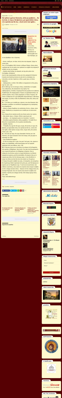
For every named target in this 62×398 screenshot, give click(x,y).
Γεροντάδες (10, 15)
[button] (54, 7)
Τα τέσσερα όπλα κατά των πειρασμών (7, 208)
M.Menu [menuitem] (19, 7)
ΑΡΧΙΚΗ (2, 0)
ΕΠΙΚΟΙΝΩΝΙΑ (11, 0)
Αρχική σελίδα (4, 15)
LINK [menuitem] (15, 12)
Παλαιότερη (36, 236)
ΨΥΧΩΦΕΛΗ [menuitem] (33, 7)
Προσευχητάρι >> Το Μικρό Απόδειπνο (54, 108)
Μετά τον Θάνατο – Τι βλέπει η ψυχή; (54, 113)
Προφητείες (12, 186)
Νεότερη (4, 236)
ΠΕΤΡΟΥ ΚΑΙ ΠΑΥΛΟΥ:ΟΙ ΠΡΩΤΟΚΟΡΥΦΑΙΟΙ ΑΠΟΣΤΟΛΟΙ (55, 163)
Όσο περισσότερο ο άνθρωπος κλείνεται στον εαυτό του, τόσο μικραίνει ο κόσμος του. (55, 180)
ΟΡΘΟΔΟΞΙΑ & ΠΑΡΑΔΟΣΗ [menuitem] (44, 7)
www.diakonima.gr (10, 176)
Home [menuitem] (15, 7)
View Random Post (51, 17)
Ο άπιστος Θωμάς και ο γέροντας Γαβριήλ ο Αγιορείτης (20, 209)
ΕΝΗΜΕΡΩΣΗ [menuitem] (26, 7)
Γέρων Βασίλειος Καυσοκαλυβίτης (49, 92)
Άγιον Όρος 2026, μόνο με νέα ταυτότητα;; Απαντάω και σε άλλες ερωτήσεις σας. (47, 179)
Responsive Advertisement (20, 31)
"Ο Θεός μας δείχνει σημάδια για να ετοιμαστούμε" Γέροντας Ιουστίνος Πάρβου (33, 209)
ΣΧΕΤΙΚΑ (6, 0)
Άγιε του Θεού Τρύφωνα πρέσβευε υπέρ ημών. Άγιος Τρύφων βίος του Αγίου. (54, 101)
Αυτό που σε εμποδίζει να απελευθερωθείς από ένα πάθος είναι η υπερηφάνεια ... (46, 164)
